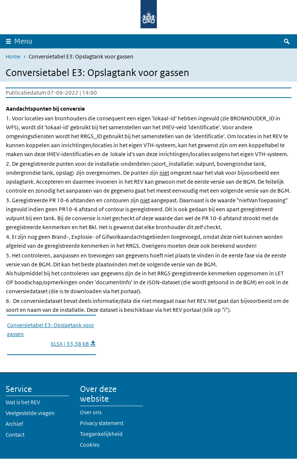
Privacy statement (101, 423)
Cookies (89, 444)
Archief (14, 423)
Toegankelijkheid (101, 433)
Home (13, 56)
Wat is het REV (23, 402)
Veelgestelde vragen (30, 413)
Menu (23, 41)
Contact (15, 434)
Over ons (90, 412)
